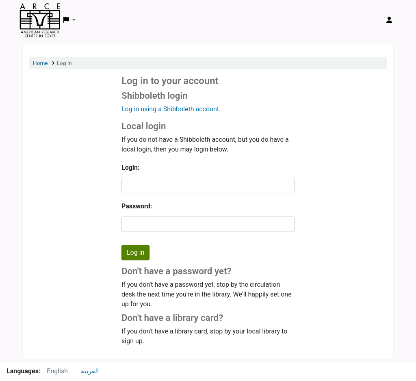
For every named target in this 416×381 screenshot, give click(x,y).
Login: (130, 167)
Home (40, 63)
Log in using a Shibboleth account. (171, 109)
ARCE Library (40, 11)
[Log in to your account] (389, 20)
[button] (69, 20)
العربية (90, 371)
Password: (136, 206)
